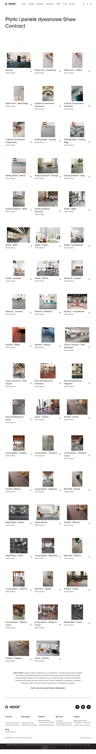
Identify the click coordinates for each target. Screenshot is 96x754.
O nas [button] (65, 4)
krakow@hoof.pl (19, 736)
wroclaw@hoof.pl (86, 725)
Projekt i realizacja (81, 742)
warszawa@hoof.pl (40, 725)
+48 (50, 725)
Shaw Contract (36, 42)
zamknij (44, 752)
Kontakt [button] (72, 4)
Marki (58, 4)
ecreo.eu (89, 742)
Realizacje (40, 4)
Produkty (31, 4)
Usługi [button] (23, 4)
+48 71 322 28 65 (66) (75, 725)
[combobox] (34, 35)
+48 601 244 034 (30, 725)
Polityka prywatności (29, 742)
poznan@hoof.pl (19, 725)
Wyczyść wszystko (54, 42)
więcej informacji (52, 752)
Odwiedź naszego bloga (84, 736)
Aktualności (50, 4)
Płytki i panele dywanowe (13, 35)
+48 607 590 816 (9, 725)
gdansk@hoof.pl (63, 725)
